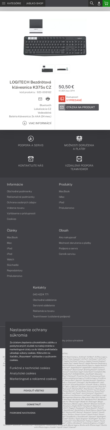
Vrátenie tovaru (15, 207)
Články (12, 230)
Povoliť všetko (34, 390)
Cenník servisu (67, 253)
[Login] (99, 3)
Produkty (65, 184)
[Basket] (106, 3)
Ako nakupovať (67, 237)
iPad (61, 202)
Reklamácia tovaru (43, 311)
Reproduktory (14, 270)
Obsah (63, 230)
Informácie (15, 184)
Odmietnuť (34, 404)
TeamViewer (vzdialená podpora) (51, 316)
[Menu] (12, 3)
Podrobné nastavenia (23, 413)
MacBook (64, 191)
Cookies (11, 218)
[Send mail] (40, 99)
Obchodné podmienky (19, 191)
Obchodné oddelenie (45, 300)
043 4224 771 (41, 294)
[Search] (91, 3)
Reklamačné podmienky (21, 196)
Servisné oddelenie (44, 305)
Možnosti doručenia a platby (75, 242)
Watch (10, 259)
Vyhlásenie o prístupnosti (21, 213)
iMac (62, 196)
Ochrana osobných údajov (21, 202)
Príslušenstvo (66, 207)
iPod (9, 253)
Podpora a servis (68, 248)
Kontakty (39, 287)
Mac (9, 242)
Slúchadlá (13, 265)
